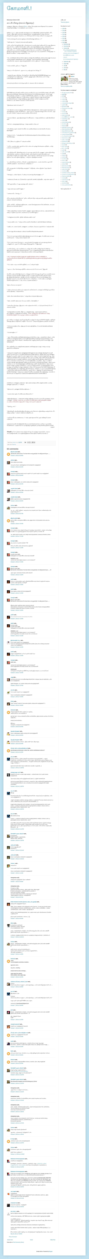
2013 (63, 36)
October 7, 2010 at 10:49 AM (17, 937)
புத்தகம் (64, 155)
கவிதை (64, 111)
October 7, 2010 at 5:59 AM (17, 881)
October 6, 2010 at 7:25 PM (17, 672)
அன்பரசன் (13, 845)
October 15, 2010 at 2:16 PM (17, 1167)
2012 (63, 38)
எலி (63, 110)
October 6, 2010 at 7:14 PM (17, 562)
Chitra (12, 701)
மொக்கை (64, 171)
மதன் (12, 1041)
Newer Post (10, 1239)
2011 (63, 40)
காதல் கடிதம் (65, 115)
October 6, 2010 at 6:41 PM (17, 467)
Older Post (52, 1239)
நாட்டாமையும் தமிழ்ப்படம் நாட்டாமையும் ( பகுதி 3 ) (70, 50)
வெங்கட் (13, 863)
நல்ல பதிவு (64, 146)
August (65, 63)
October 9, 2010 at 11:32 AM (17, 1100)
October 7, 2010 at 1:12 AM (17, 873)
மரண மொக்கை (65, 162)
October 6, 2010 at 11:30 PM (17, 840)
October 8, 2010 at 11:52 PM (17, 1083)
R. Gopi (12, 1139)
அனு (12, 677)
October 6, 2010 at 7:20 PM (17, 610)
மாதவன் (64, 164)
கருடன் (12, 756)
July (65, 65)
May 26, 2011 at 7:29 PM (16, 1234)
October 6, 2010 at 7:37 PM (17, 685)
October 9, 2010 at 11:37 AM (17, 1123)
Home (31, 1239)
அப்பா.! (65, 57)
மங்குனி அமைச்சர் (15, 1024)
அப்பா (63, 97)
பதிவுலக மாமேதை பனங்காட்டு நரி (19, 981)
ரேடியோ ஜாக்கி (65, 176)
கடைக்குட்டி (14, 1211)
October (66, 48)
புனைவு (64, 157)
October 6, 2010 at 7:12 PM (17, 547)
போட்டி (64, 160)
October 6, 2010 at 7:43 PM (17, 696)
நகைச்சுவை (65, 141)
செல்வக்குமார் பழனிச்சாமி (68, 132)
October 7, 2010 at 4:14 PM (17, 1019)
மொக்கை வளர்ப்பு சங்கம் (68, 172)
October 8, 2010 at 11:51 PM (17, 1074)
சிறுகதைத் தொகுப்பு (66, 127)
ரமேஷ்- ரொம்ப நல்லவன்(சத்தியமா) (19, 748)
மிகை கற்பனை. (65, 167)
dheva (12, 923)
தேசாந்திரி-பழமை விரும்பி (17, 833)
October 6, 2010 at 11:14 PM (17, 829)
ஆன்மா (64, 104)
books (63, 94)
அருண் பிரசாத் (14, 488)
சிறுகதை (14, 444)
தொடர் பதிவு (65, 139)
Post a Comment (13, 1236)
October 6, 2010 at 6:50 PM (17, 475)
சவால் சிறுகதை (65, 122)
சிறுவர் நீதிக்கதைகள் (67, 131)
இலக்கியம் (64, 106)
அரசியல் (64, 101)
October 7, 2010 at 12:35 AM (17, 858)
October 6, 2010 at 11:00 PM (17, 767)
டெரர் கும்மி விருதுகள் (67, 136)
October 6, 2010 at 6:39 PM (17, 455)
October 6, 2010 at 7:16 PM (17, 574)
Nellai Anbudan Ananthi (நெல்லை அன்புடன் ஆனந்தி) (23, 901)
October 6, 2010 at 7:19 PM (17, 593)
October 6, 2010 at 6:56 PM (17, 501)
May (65, 69)
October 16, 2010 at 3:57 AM (17, 1198)
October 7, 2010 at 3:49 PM (17, 987)
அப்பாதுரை (13, 1191)
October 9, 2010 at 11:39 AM (17, 1134)
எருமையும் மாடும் (66, 108)
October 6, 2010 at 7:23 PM (17, 655)
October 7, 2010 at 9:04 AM (17, 918)
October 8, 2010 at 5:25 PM (17, 1063)
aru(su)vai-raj (14, 1202)
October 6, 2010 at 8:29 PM (17, 735)
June (65, 67)
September (66, 61)
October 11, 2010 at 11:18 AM (17, 1154)
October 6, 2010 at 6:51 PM (17, 484)
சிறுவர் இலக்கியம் (66, 129)
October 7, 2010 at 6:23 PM (17, 1046)
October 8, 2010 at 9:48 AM (17, 1055)
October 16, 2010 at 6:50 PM (17, 1206)
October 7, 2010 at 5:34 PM (17, 1028)
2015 (63, 32)
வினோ (12, 460)
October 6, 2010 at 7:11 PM (17, 536)
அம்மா (63, 99)
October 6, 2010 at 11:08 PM (17, 786)
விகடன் (64, 181)
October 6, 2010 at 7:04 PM (17, 523)
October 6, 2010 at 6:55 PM (17, 492)
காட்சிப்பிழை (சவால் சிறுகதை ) (70, 59)
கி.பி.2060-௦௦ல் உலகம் (68, 55)
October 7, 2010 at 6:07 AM (17, 897)
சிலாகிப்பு (64, 124)
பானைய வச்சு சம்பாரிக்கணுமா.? (71, 53)
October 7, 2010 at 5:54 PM (17, 1036)
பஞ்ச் (63, 150)
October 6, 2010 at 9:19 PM (17, 752)
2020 (63, 28)
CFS (63, 96)
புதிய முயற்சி (65, 151)
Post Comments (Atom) (18, 1242)
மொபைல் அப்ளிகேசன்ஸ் (68, 174)
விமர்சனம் (64, 183)
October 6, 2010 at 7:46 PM (17, 705)
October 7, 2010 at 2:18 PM (17, 954)
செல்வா (12, 505)
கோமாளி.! (19, 8)
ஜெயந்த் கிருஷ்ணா (15, 731)
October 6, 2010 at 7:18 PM (17, 584)
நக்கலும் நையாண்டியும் (67, 143)
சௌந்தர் (13, 471)
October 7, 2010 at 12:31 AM (17, 850)
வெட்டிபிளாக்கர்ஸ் (66, 184)
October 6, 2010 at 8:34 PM (17, 743)
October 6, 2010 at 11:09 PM (17, 809)
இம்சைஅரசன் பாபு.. (15, 640)
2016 (63, 30)
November (66, 46)
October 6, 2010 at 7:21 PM (17, 635)
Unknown (13, 710)
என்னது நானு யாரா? (15, 772)
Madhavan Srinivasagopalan (17, 1158)
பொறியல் (64, 158)
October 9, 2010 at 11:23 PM (17, 1142)
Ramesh (13, 1059)
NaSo (12, 1051)
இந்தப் (25, 26)
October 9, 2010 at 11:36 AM (17, 1111)
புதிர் (63, 153)
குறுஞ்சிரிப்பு (65, 118)
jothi (12, 1010)
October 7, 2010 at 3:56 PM (17, 1005)
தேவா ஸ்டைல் (65, 137)
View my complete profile (66, 86)
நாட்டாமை (64, 148)
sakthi (12, 579)
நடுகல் (63, 144)
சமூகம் (63, 120)
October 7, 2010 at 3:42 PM (17, 977)
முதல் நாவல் (65, 169)
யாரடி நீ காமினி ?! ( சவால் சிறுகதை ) (19, 1071)
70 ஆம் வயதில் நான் (67, 92)
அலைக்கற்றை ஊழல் (67, 103)
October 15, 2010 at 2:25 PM (17, 1186)
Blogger (50, 1251)
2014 (63, 34)
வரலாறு (64, 177)
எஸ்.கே (12, 690)
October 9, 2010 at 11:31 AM (17, 1091)
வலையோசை (65, 179)
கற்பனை (64, 113)
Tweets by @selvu (65, 22)
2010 (63, 42)
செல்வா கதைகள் (66, 134)
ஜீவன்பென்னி (14, 451)
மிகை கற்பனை (65, 165)
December (66, 44)
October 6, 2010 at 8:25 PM (17, 726)
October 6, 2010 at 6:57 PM (17, 513)
